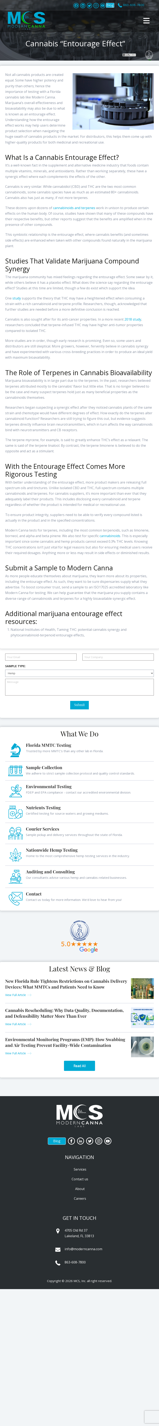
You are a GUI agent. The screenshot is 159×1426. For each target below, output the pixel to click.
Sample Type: (15, 666)
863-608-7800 (75, 1262)
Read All (79, 1065)
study (16, 298)
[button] (146, 21)
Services (80, 1169)
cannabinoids (110, 536)
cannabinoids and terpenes (74, 208)
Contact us (80, 1179)
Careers (80, 1198)
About (80, 1189)
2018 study (132, 319)
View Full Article (15, 995)
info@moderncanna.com (83, 1249)
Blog (110, 5)
